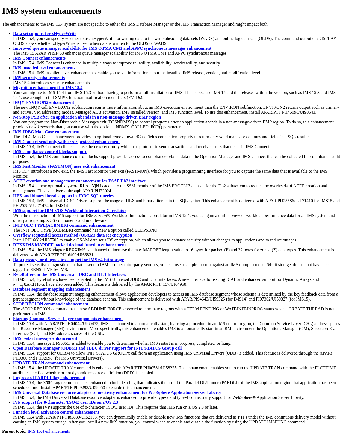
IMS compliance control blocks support (50, 151)
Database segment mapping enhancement (51, 289)
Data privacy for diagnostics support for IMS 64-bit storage (68, 259)
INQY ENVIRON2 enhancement (43, 102)
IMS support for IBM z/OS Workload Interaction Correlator (69, 210)
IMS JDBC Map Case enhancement (46, 131)
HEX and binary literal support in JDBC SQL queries (63, 195)
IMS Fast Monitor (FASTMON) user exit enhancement (64, 166)
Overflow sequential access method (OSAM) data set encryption (72, 235)
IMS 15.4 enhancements (49, 431)
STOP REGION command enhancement (50, 304)
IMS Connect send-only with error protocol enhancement (66, 141)
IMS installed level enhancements (44, 68)
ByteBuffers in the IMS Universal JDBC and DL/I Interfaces (69, 274)
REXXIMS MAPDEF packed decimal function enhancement (69, 245)
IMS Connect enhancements (39, 58)
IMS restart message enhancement (45, 338)
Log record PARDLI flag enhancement (49, 377)
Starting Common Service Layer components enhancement (68, 318)
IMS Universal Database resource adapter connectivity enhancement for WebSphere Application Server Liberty (117, 392)
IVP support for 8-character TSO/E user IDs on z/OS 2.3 (65, 402)
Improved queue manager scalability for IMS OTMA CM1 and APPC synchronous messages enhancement (112, 48)
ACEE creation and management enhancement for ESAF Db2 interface (79, 181)
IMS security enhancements (39, 77)
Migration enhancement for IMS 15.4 (47, 87)
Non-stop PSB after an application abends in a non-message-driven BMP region (87, 117)
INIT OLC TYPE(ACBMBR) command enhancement (63, 225)
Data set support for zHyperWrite (44, 33)
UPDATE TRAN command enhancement (51, 363)
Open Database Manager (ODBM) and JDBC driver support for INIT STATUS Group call (97, 348)
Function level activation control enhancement (56, 412)
